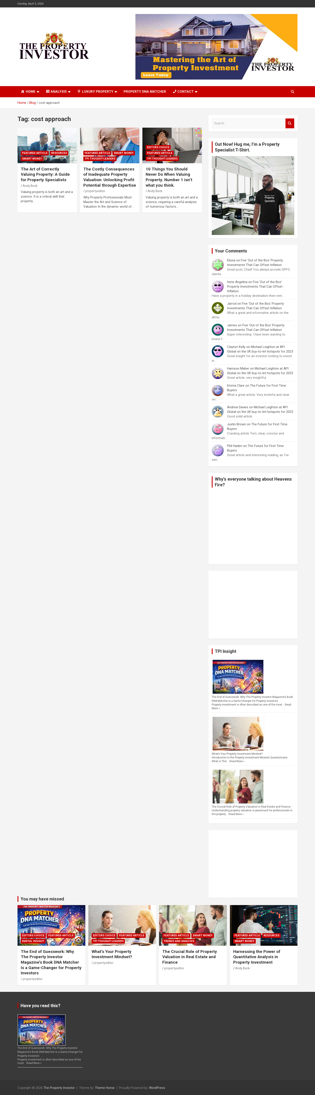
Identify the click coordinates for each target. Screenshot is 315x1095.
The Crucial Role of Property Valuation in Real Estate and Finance (251, 806)
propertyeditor (95, 191)
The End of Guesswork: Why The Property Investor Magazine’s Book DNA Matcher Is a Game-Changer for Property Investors (51, 962)
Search (289, 123)
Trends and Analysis (179, 941)
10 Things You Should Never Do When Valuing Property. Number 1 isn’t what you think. (169, 177)
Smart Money (32, 158)
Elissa (231, 260)
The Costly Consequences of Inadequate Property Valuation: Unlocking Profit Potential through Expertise (109, 177)
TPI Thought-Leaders (100, 158)
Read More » (237, 761)
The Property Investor (59, 1088)
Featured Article (34, 153)
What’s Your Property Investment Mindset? (237, 753)
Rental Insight (33, 941)
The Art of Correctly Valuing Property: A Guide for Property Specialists (45, 174)
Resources (59, 153)
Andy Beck (30, 186)
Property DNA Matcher (145, 92)
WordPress (157, 1088)
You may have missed (42, 899)
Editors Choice (158, 147)
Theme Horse (105, 1088)
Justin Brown (236, 424)
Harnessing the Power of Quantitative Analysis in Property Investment (256, 957)
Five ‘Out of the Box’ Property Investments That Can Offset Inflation (254, 286)
